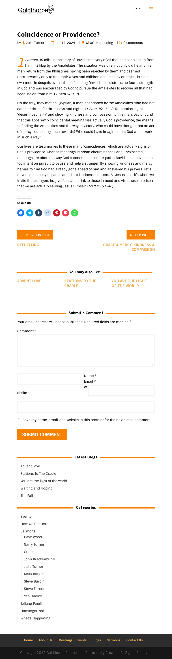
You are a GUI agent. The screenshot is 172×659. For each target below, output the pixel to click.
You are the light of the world (129, 283)
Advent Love (29, 280)
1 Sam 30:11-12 (99, 109)
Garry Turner (34, 544)
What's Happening (99, 43)
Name (90, 376)
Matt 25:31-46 (100, 186)
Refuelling (28, 244)
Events (26, 516)
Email (90, 381)
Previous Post (35, 234)
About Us (46, 640)
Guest (28, 552)
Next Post (140, 234)
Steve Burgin (34, 581)
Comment (26, 331)
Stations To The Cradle (80, 283)
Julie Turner (35, 43)
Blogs (96, 640)
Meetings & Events (72, 640)
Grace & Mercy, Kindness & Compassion (129, 247)
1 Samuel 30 (34, 60)
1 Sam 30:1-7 (66, 94)
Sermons (28, 531)
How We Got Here (34, 524)
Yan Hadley (33, 596)
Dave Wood (33, 537)
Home (28, 640)
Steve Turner (34, 589)
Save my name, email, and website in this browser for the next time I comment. (87, 420)
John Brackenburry (39, 559)
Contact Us (134, 640)
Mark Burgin (34, 574)
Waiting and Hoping (36, 488)
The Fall (27, 496)
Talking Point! (31, 603)
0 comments (133, 43)
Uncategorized (32, 611)
